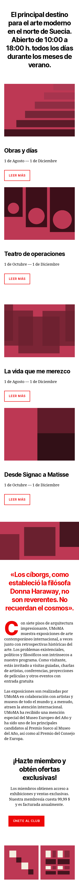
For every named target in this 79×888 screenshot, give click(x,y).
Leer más (17, 175)
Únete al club (26, 821)
